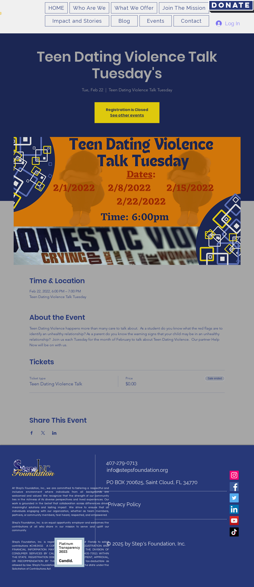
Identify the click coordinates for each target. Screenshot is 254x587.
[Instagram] (234, 475)
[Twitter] (234, 497)
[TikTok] (234, 531)
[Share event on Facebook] (31, 433)
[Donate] (231, 5)
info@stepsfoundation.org (137, 470)
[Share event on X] (43, 433)
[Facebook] (234, 486)
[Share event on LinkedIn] (54, 433)
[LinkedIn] (234, 509)
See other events (127, 115)
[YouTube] (234, 520)
